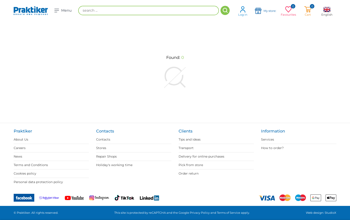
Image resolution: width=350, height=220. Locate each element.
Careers (20, 148)
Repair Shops (106, 156)
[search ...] (148, 10)
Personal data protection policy (38, 182)
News (18, 156)
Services (267, 139)
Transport (186, 148)
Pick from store (191, 165)
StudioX (330, 212)
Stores (101, 148)
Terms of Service (228, 212)
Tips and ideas (190, 139)
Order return (189, 173)
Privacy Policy (200, 212)
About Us (21, 139)
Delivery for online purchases (201, 156)
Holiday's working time (114, 165)
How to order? (272, 148)
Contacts (103, 139)
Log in (242, 11)
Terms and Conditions (31, 165)
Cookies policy (25, 173)
